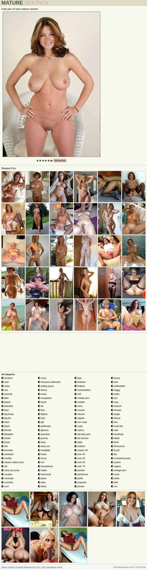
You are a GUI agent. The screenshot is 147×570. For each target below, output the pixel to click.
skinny (115, 418)
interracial (44, 474)
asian (5, 386)
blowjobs (7, 434)
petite (78, 478)
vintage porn (119, 470)
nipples (79, 418)
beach (6, 402)
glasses (43, 430)
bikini (5, 422)
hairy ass (44, 446)
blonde (6, 430)
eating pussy (46, 386)
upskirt (116, 462)
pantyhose (81, 474)
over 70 (79, 466)
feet (41, 410)
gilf (41, 422)
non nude (80, 422)
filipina (42, 414)
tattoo (115, 438)
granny (43, 438)
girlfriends (44, 426)
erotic (42, 394)
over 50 (79, 458)
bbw (5, 398)
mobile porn (81, 398)
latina (42, 486)
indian (42, 470)
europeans (45, 398)
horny (42, 458)
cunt (5, 486)
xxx (114, 486)
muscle (79, 410)
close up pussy (10, 470)
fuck (41, 418)
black (5, 426)
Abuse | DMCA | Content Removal (16, 567)
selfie (115, 394)
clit (4, 466)
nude (78, 426)
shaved (116, 406)
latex (42, 482)
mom (78, 406)
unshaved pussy (120, 458)
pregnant (80, 482)
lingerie (79, 386)
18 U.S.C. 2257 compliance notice (47, 567)
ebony (42, 390)
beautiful (7, 406)
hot (41, 462)
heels (42, 454)
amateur (7, 378)
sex (114, 398)
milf (77, 394)
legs (78, 378)
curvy (42, 378)
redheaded (118, 386)
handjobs (44, 450)
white (115, 478)
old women (81, 438)
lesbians (80, 382)
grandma (44, 434)
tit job (115, 450)
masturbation (82, 390)
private (79, 486)
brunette (7, 450)
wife (114, 482)
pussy (115, 378)
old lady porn (82, 434)
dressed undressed (49, 382)
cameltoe (7, 454)
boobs (6, 438)
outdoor (79, 446)
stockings (117, 434)
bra (4, 446)
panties (79, 470)
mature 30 (81, 450)
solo (114, 430)
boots (5, 442)
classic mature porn (12, 462)
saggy (115, 390)
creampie (7, 478)
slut (114, 422)
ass (4, 390)
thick (115, 442)
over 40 (79, 454)
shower (116, 410)
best (5, 410)
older (78, 442)
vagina (116, 466)
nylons (79, 430)
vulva (115, 474)
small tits (117, 426)
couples (6, 474)
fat (40, 406)
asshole (6, 394)
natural (79, 414)
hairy (42, 442)
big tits (6, 418)
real (114, 382)
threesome (118, 446)
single (115, 414)
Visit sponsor (60, 160)
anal (5, 382)
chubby (6, 458)
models (79, 402)
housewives (45, 466)
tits (114, 454)
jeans (42, 478)
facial (42, 402)
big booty (7, 414)
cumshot (7, 482)
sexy (115, 402)
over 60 (79, 462)
